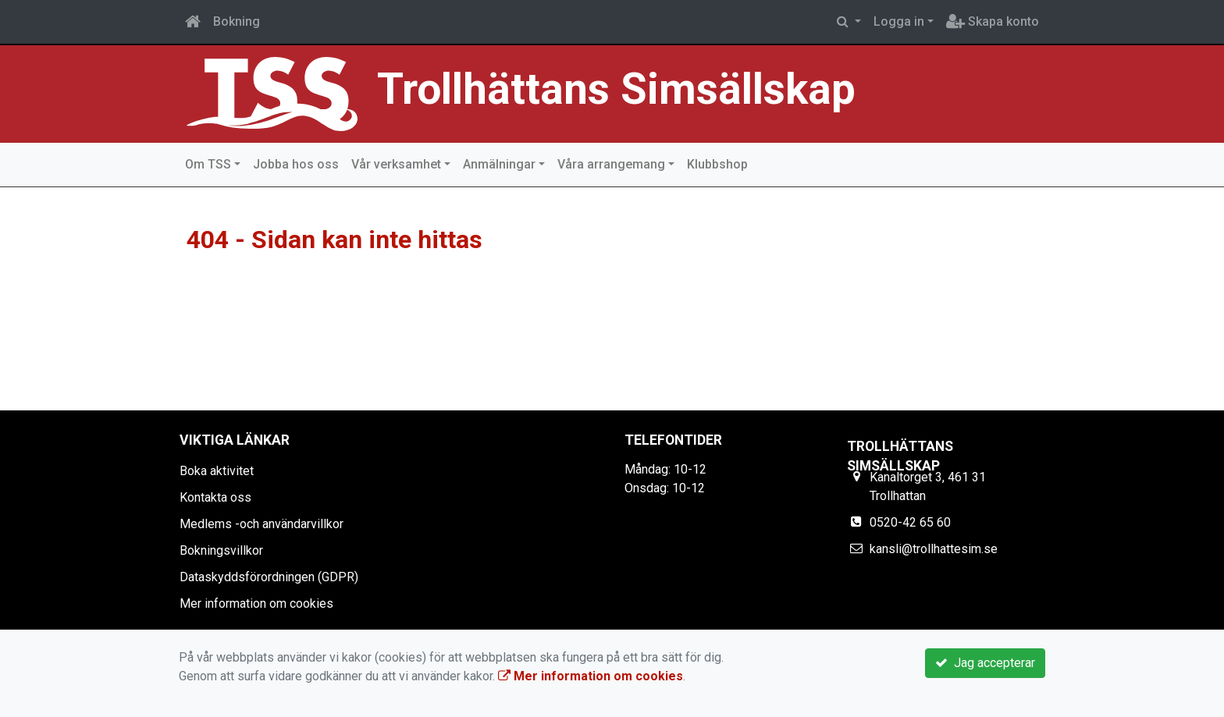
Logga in (899, 21)
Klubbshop (717, 164)
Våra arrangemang (611, 164)
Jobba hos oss (296, 164)
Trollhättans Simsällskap (616, 89)
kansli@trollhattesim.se (934, 548)
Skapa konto (992, 21)
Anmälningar (499, 164)
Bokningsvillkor (221, 550)
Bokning (236, 21)
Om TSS (208, 164)
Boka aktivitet (217, 470)
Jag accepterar (985, 662)
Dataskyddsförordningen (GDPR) (269, 577)
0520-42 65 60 (910, 522)
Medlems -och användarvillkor (261, 523)
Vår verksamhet (396, 164)
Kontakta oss (215, 497)
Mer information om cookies (256, 603)
